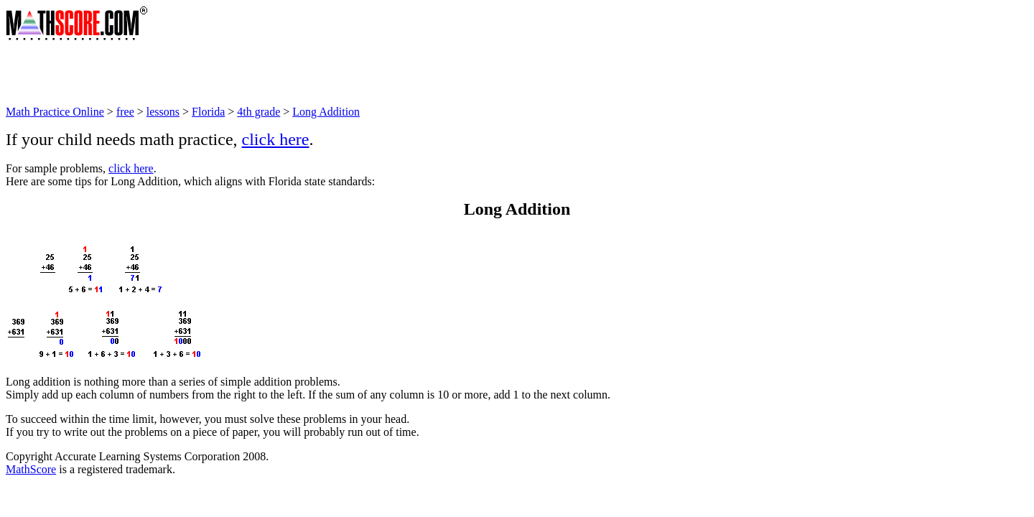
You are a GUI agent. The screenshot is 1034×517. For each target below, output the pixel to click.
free (125, 112)
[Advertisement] (267, 73)
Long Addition (326, 112)
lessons (163, 112)
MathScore (31, 469)
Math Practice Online (55, 112)
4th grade (258, 112)
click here (275, 139)
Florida (208, 112)
